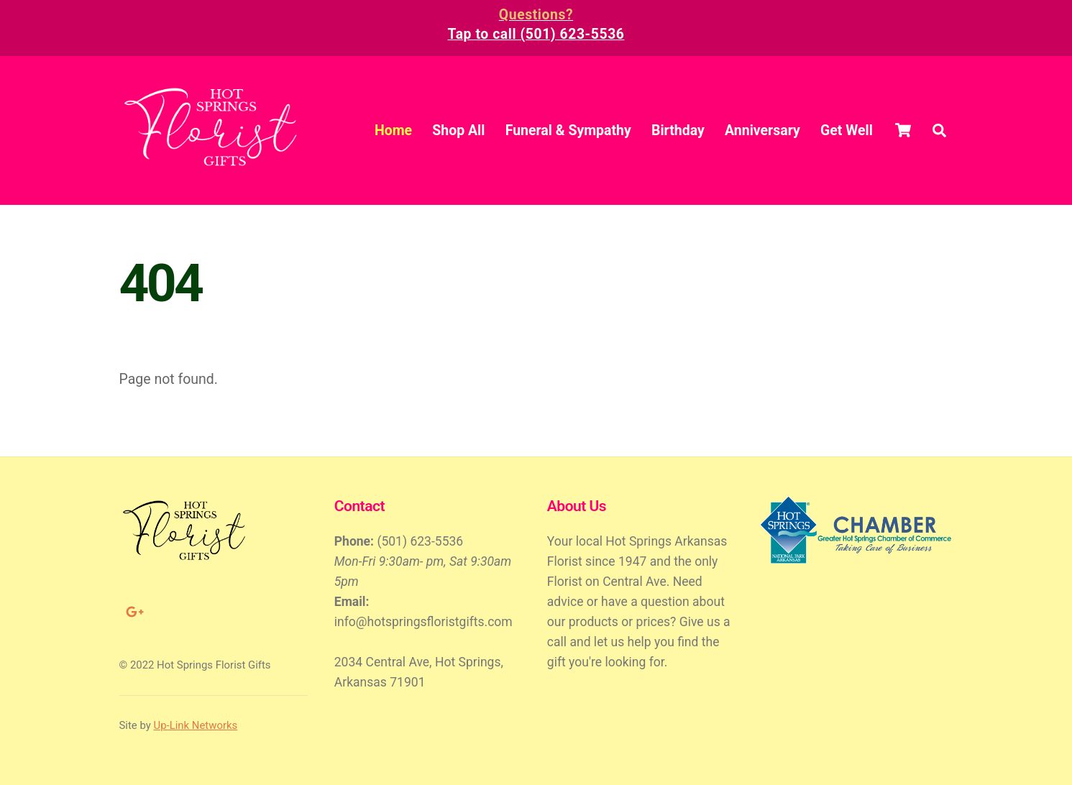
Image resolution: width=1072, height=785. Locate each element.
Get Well (846, 130)
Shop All (458, 130)
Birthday (678, 130)
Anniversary (762, 130)
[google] (133, 610)
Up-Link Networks (196, 725)
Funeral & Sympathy (568, 130)
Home (393, 130)
